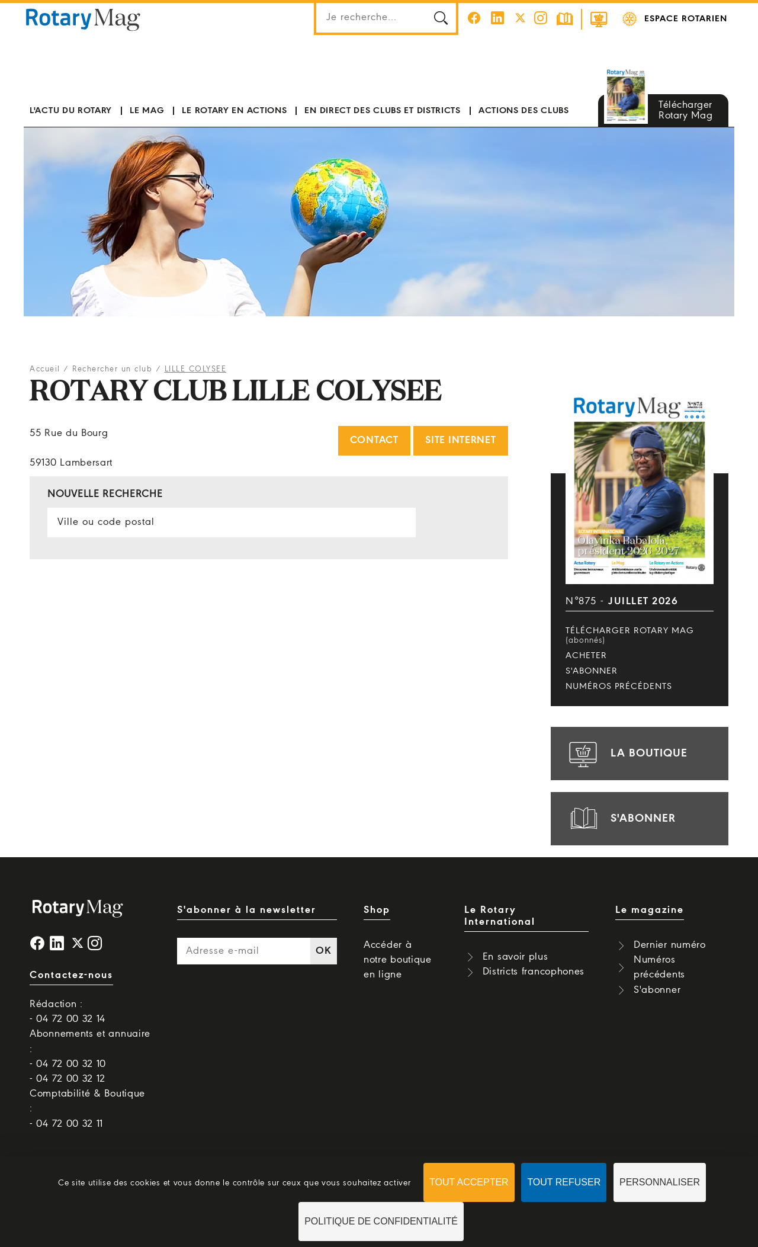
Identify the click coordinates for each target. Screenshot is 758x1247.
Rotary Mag (83, 19)
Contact (374, 440)
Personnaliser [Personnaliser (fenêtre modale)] (659, 1182)
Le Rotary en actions (234, 111)
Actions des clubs (523, 111)
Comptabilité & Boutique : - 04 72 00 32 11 (87, 1108)
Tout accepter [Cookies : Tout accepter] (469, 1182)
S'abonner (592, 671)
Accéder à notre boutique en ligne (398, 960)
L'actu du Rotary (71, 111)
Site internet (460, 440)
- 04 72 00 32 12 (67, 1079)
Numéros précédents (619, 686)
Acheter (586, 656)
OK (323, 951)
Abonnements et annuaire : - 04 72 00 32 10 (90, 1048)
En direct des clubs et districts (382, 111)
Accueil (45, 369)
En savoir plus (515, 957)
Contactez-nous (71, 975)
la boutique (627, 753)
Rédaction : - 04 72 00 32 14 (67, 1012)
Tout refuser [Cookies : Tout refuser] (563, 1182)
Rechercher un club (112, 369)
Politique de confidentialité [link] (381, 1221)
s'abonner (621, 818)
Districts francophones (533, 971)
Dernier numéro (670, 945)
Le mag (147, 111)
